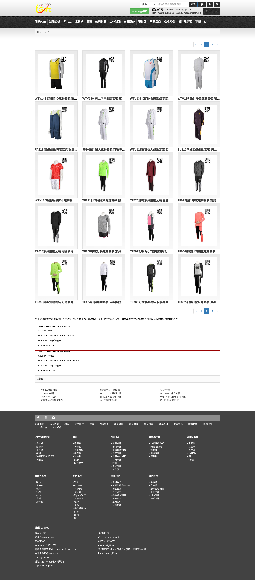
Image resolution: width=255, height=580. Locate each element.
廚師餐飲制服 (119, 450)
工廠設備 (116, 501)
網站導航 (79, 424)
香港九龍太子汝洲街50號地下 (50, 561)
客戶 (66, 424)
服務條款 (39, 424)
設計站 (43, 427)
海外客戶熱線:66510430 (47, 553)
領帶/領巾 (193, 453)
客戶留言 (116, 492)
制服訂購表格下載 (121, 485)
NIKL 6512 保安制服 (110, 393)
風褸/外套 (79, 498)
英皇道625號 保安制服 (52, 400)
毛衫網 (39, 443)
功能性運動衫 (157, 443)
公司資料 (116, 498)
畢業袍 (77, 443)
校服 (114, 463)
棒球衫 (77, 446)
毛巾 (38, 492)
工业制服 (155, 492)
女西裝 (191, 446)
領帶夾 (191, 459)
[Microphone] (210, 4)
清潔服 (115, 469)
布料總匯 (104, 424)
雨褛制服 (155, 498)
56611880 (51, 545)
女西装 (153, 485)
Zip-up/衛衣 (80, 495)
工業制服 (116, 443)
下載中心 (200, 21)
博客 (91, 424)
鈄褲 (76, 511)
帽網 (38, 453)
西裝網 (39, 446)
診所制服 (116, 459)
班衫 (76, 505)
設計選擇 (118, 424)
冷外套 (39, 485)
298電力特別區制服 (110, 390)
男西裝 (191, 443)
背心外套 (78, 492)
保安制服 (116, 453)
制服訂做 (54, 21)
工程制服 (116, 466)
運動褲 (153, 450)
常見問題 (148, 424)
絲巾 (38, 495)
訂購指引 (163, 424)
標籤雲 (39, 459)
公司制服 (116, 446)
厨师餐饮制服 (157, 488)
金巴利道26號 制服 (169, 400)
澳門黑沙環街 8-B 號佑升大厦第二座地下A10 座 (122, 549)
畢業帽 (77, 453)
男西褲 (191, 450)
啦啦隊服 (155, 453)
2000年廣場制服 (49, 390)
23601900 (169, 9)
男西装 (153, 482)
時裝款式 (78, 463)
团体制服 (155, 495)
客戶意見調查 (119, 495)
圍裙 (76, 515)
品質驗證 (116, 505)
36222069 (71, 549)
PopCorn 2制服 (48, 396)
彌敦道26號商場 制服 (110, 396)
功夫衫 (77, 456)
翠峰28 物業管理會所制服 (173, 396)
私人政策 (54, 424)
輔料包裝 (192, 424)
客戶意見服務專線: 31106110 (49, 549)
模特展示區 (185, 21)
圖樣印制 (207, 424)
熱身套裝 (78, 450)
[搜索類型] (148, 4)
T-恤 (76, 482)
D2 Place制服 (47, 393)
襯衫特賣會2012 (108, 400)
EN (215, 11)
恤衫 (76, 501)
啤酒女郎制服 (119, 456)
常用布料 (178, 424)
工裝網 (39, 450)
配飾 (76, 459)
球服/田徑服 (156, 446)
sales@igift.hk (183, 9)
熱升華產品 (80, 508)
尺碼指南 (155, 21)
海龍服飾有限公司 (45, 456)
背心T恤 (78, 488)
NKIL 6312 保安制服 (170, 393)
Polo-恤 (78, 485)
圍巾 (190, 456)
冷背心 (39, 501)
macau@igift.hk (192, 13)
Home (40, 32)
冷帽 (38, 498)
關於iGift (40, 21)
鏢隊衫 (153, 456)
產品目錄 (116, 488)
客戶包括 (133, 424)
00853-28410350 (173, 13)
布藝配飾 (129, 21)
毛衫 (38, 488)
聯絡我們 (116, 482)
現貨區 (142, 21)
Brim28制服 (165, 390)
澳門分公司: (158, 13)
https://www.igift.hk (44, 565)
